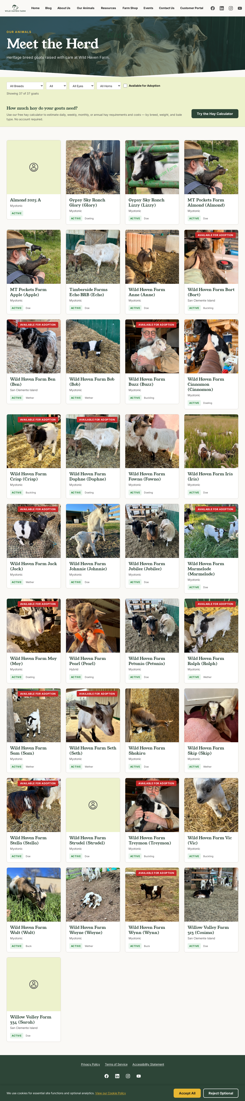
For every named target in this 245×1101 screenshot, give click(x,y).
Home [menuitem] (35, 8)
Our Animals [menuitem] (85, 8)
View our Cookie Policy (110, 1093)
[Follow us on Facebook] (212, 8)
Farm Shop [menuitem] (131, 9)
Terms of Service (116, 1064)
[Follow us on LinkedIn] (221, 8)
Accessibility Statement (148, 1064)
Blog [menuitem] (48, 8)
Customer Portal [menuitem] (191, 8)
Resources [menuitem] (108, 8)
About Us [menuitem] (63, 8)
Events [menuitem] (148, 8)
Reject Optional (221, 1093)
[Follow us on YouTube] (240, 8)
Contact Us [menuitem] (166, 8)
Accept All (187, 1093)
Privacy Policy (90, 1064)
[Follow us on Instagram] (231, 8)
